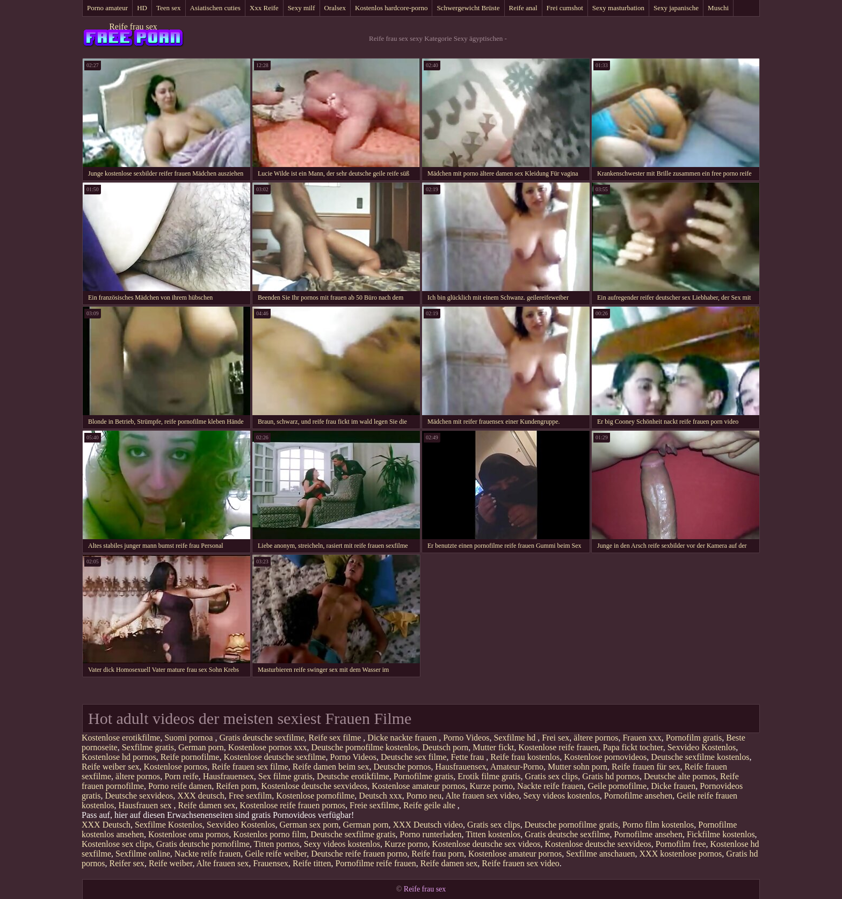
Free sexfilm (250, 795)
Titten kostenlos (493, 834)
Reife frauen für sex (646, 766)
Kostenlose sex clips (117, 844)
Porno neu (424, 795)
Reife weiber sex (111, 766)
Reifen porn (236, 786)
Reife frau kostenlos (525, 757)
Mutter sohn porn (577, 766)
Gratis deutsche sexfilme (261, 737)
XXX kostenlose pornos (681, 853)
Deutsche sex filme (414, 757)
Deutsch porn (446, 747)
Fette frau (469, 757)
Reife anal (523, 8)
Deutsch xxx (380, 795)
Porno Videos (466, 737)
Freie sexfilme (374, 805)
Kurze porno (491, 786)
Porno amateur (107, 8)
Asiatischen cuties (215, 8)
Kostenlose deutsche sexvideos (314, 786)
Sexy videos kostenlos (562, 795)
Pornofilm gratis (694, 737)
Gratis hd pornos (611, 776)
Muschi (718, 8)
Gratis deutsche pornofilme (203, 844)
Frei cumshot (565, 8)
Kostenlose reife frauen (558, 747)
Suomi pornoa (189, 737)
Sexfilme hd (515, 737)
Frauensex (270, 863)
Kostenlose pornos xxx (267, 747)
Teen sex (168, 8)
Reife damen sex (207, 805)
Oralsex (335, 8)
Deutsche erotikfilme (353, 776)
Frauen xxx (641, 737)
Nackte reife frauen (550, 786)
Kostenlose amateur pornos (418, 786)
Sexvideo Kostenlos (701, 747)
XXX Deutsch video (428, 824)
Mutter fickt (493, 747)
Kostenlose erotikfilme (121, 737)
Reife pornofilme (190, 757)
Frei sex (555, 737)
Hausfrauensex (461, 766)
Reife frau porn (437, 853)
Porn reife (181, 776)
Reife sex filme (336, 737)
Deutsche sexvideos (139, 795)
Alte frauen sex (223, 863)
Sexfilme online (142, 853)
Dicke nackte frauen (403, 737)
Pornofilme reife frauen (376, 863)
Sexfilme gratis (148, 747)
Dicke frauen (673, 786)
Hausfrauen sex (145, 805)
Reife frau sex (133, 26)
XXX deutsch (200, 795)
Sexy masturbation (618, 8)
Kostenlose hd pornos (119, 757)
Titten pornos (277, 844)
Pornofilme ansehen (638, 795)
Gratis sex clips (551, 776)
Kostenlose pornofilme (315, 795)
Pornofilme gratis (424, 776)
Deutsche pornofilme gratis (571, 824)
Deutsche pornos (402, 766)
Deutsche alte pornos (680, 776)
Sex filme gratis (285, 776)
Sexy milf (301, 8)
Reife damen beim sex (331, 766)
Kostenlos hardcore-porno (391, 8)
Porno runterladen (430, 834)
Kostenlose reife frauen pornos (292, 805)
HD (142, 8)
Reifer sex (127, 863)
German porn (201, 747)
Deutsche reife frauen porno (359, 853)
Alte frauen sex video (482, 795)
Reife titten (312, 863)
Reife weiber (171, 863)
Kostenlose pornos (176, 766)
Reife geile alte (430, 805)
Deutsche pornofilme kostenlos (364, 747)
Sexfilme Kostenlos (168, 824)
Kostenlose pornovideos (605, 757)
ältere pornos (596, 737)
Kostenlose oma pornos (188, 834)
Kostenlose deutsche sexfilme (274, 757)
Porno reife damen (180, 786)
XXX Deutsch (106, 824)
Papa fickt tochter (633, 747)
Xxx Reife (264, 8)
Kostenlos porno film (269, 834)
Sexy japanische (676, 8)
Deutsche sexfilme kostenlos (700, 757)
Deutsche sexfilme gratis (352, 834)
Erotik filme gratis (489, 776)
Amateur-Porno (516, 766)
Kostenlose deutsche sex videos (486, 844)
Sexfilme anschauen (600, 853)
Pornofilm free (681, 844)
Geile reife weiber (276, 853)
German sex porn (308, 824)
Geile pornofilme (617, 786)
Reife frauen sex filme (250, 766)
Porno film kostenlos (658, 824)
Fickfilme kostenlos (721, 834)
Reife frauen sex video (520, 863)
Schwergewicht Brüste (468, 8)
